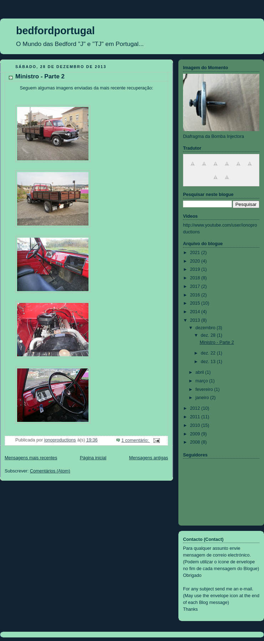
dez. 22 (209, 353)
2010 (196, 425)
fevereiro (205, 389)
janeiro (203, 397)
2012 (196, 408)
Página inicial (93, 457)
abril (200, 372)
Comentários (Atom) (50, 471)
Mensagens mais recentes (31, 457)
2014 (196, 311)
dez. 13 (209, 361)
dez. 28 (209, 335)
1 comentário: (135, 440)
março (202, 380)
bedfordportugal (55, 30)
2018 (196, 277)
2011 (196, 416)
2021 (196, 252)
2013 (196, 320)
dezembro (206, 327)
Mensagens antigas (148, 457)
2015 (196, 303)
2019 (196, 269)
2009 (196, 433)
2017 (196, 286)
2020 (196, 261)
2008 (196, 442)
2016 (196, 295)
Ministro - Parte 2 (40, 76)
